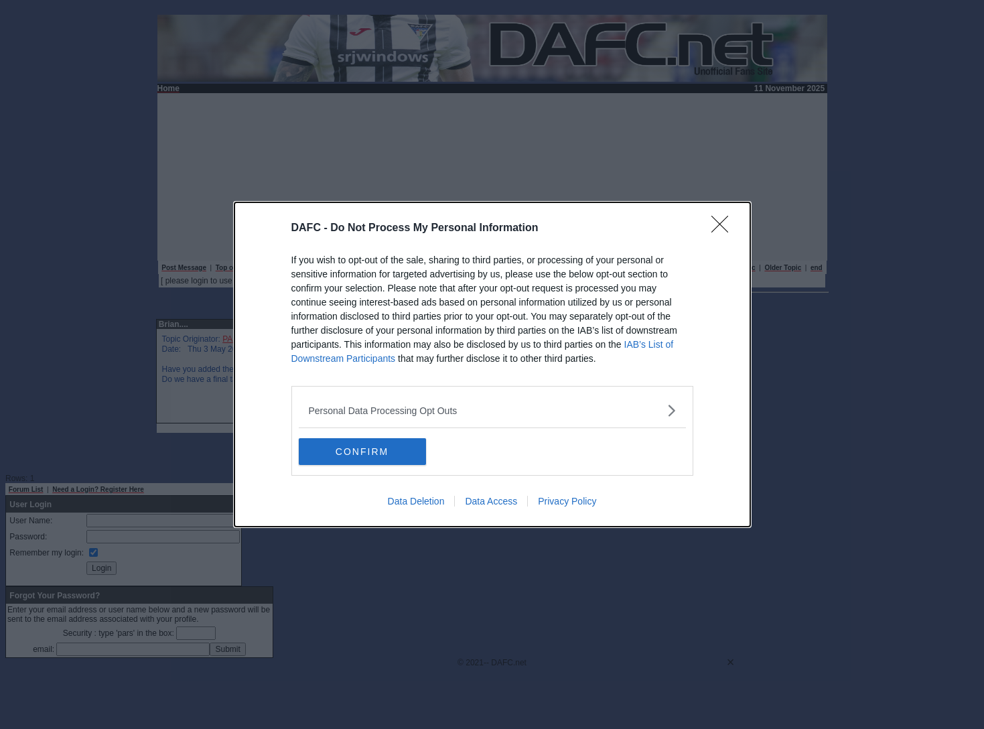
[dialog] (492, 364)
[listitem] (492, 410)
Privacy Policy (567, 501)
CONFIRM (362, 451)
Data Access (491, 501)
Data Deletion (416, 501)
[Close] (724, 228)
